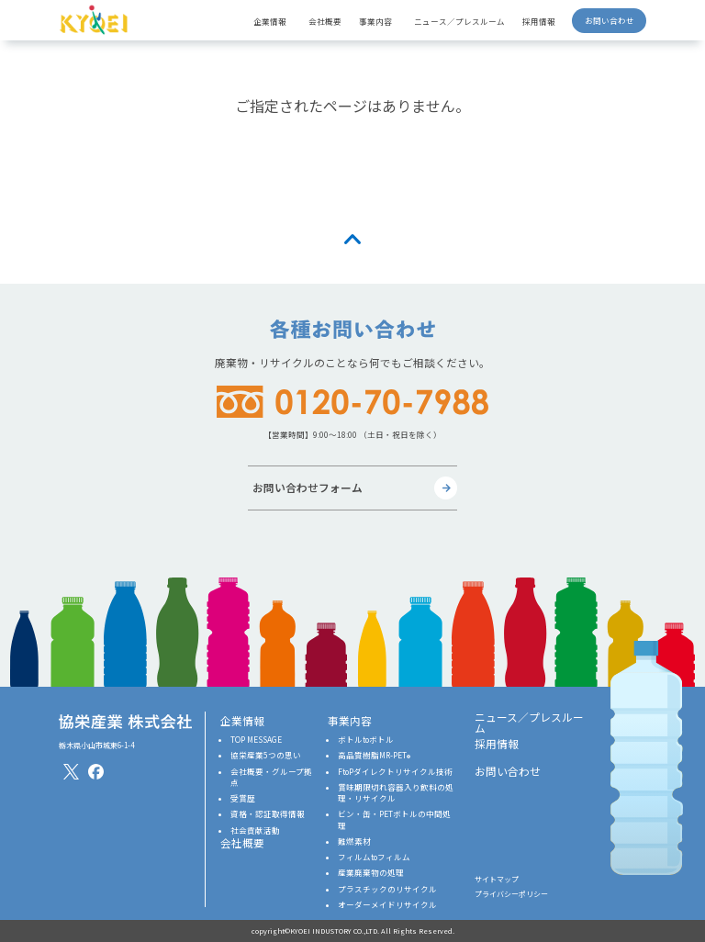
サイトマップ (497, 879)
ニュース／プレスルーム (459, 21)
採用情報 (538, 21)
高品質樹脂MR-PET (374, 754)
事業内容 (350, 720)
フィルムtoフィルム (374, 856)
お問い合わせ (609, 20)
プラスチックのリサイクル (387, 888)
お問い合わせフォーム (307, 487)
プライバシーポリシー (511, 894)
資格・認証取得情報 (267, 813)
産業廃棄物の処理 (371, 872)
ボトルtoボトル (366, 739)
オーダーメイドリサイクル (387, 904)
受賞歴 (242, 797)
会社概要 (324, 21)
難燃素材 (354, 841)
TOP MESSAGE (256, 739)
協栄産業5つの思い (265, 754)
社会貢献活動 (255, 829)
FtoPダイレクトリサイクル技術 (395, 771)
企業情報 (242, 720)
